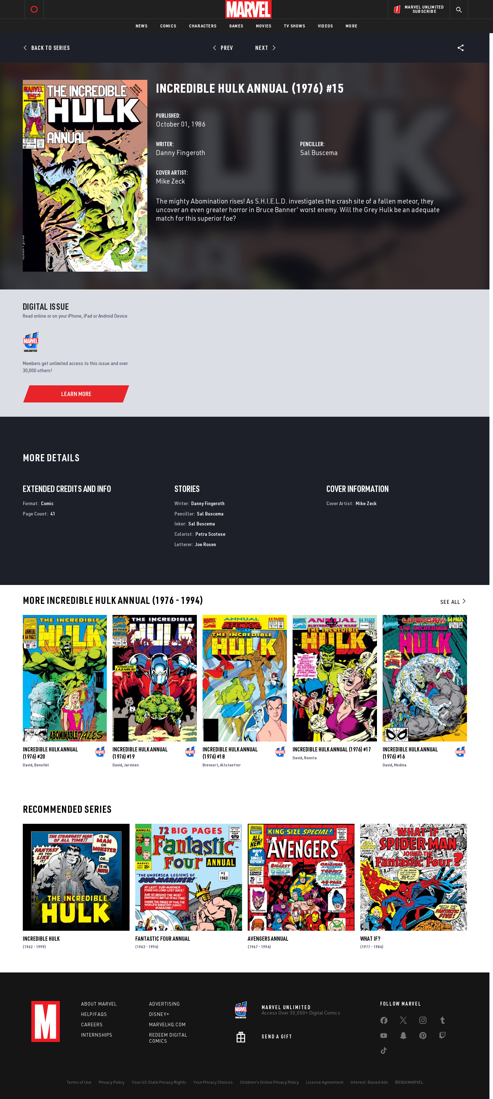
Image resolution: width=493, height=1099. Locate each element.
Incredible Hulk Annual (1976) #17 (332, 749)
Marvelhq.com (167, 1024)
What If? (370, 938)
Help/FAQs (94, 1014)
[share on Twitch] (442, 1037)
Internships (96, 1035)
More (351, 26)
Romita (310, 757)
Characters (202, 26)
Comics (168, 26)
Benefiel (41, 764)
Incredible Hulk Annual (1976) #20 (50, 753)
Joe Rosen (205, 544)
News (141, 26)
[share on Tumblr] (442, 1021)
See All (453, 601)
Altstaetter (230, 764)
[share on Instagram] (422, 1021)
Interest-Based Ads (369, 1082)
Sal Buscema (319, 152)
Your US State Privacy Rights (159, 1082)
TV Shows (294, 26)
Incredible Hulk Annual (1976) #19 (140, 753)
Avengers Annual (268, 938)
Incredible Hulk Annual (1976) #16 (410, 753)
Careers (92, 1024)
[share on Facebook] (384, 1022)
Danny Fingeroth (180, 152)
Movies (263, 26)
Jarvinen (131, 764)
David (27, 764)
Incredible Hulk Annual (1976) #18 (230, 753)
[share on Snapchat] (403, 1037)
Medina (400, 764)
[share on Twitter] (403, 1021)
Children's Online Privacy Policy (269, 1082)
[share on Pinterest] (422, 1037)
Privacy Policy (112, 1082)
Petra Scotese (210, 534)
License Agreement (324, 1082)
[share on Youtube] (383, 1037)
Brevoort (210, 764)
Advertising (164, 1004)
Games (236, 26)
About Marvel (99, 1004)
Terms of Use (79, 1082)
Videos (325, 26)
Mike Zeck (170, 181)
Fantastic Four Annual (162, 938)
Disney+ (159, 1014)
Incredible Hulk (41, 938)
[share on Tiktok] (383, 1052)
